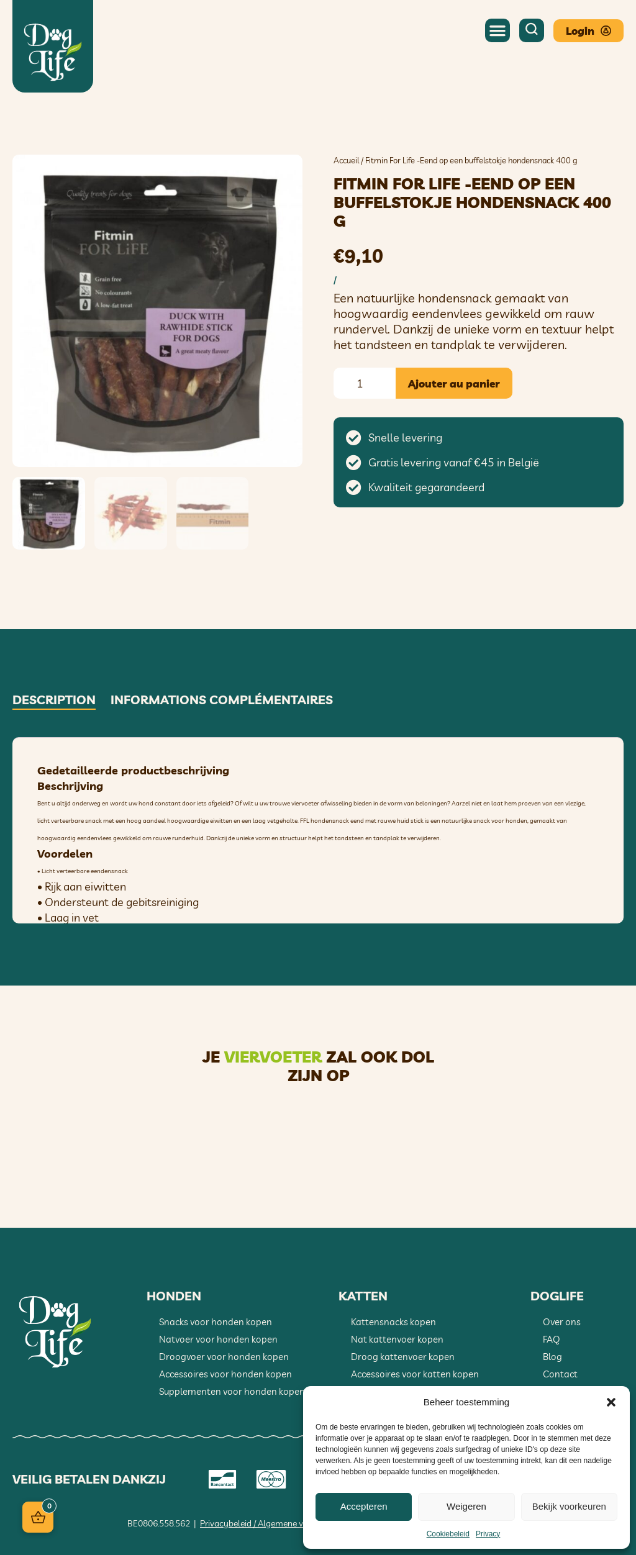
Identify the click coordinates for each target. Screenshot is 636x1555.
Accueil (346, 160)
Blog (552, 1356)
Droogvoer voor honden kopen (224, 1356)
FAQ (551, 1338)
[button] (611, 1402)
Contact (560, 1373)
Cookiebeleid (448, 1534)
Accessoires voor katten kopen (415, 1373)
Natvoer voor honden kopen (218, 1338)
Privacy (488, 1534)
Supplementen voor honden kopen (232, 1391)
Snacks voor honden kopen (215, 1321)
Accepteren (364, 1506)
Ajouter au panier (454, 383)
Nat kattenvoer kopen (397, 1338)
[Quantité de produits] (365, 383)
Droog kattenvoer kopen (403, 1356)
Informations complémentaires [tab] (222, 699)
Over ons (562, 1321)
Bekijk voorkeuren (569, 1506)
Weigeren (466, 1506)
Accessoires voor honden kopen (225, 1373)
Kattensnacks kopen (393, 1321)
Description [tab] (54, 699)
